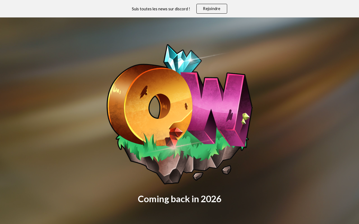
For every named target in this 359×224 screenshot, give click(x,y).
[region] (179, 8)
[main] (179, 199)
